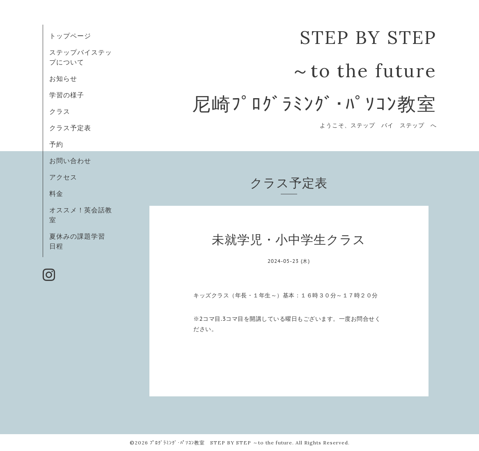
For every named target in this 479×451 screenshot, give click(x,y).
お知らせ (63, 78)
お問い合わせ (70, 160)
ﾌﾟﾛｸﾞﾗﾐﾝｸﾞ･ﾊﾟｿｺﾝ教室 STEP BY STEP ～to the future (221, 442)
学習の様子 (66, 95)
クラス (59, 111)
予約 (56, 144)
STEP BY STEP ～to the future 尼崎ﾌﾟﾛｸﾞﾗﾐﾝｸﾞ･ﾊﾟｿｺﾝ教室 (314, 70)
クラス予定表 (70, 128)
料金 (56, 193)
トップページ (70, 36)
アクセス (63, 177)
